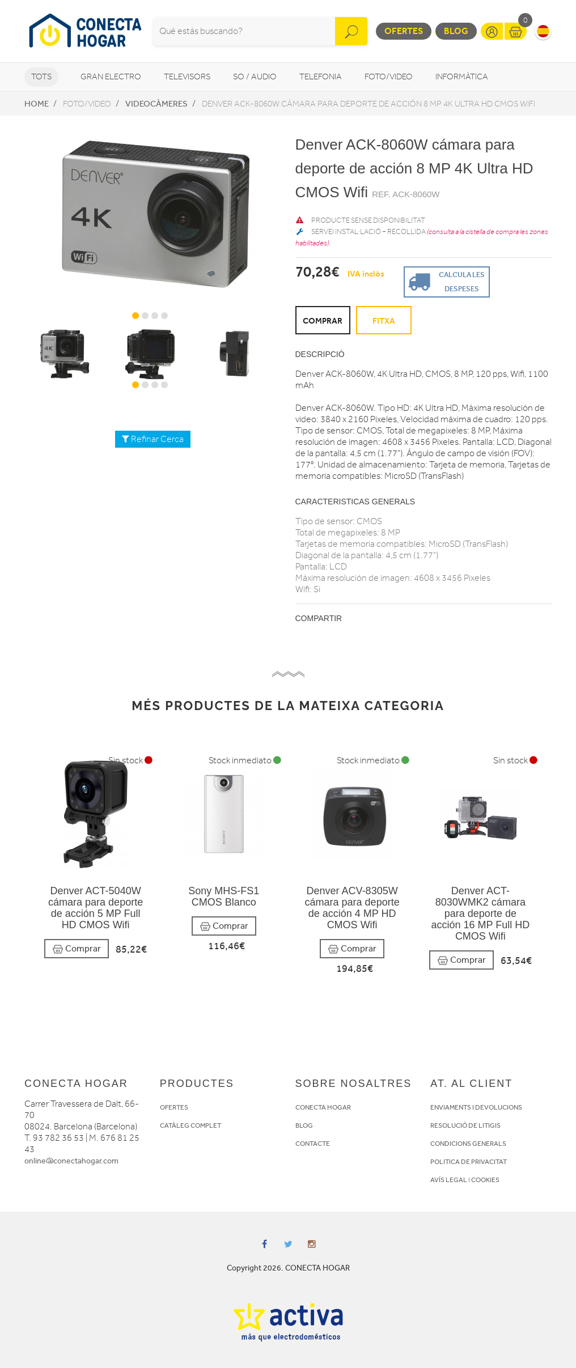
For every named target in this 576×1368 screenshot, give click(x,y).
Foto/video (389, 77)
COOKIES (485, 1180)
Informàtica (461, 77)
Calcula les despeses (445, 280)
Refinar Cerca (153, 439)
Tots (41, 77)
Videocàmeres (156, 104)
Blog (456, 31)
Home (36, 104)
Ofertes (403, 31)
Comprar (76, 949)
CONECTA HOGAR (323, 1107)
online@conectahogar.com (71, 1161)
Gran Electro (111, 77)
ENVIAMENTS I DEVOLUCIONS (476, 1107)
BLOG (304, 1125)
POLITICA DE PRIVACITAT (468, 1162)
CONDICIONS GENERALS (468, 1144)
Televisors (187, 77)
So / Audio (255, 77)
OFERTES (174, 1107)
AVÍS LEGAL (448, 1180)
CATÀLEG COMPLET (190, 1125)
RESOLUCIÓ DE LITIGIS (465, 1125)
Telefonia (320, 77)
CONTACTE (312, 1144)
